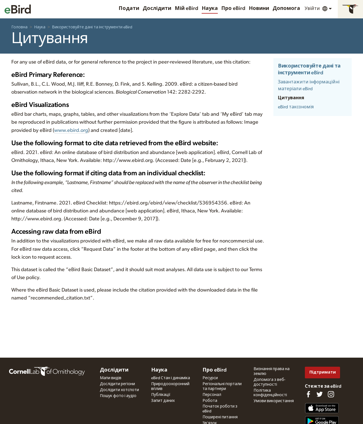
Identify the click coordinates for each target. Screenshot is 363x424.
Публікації (160, 395)
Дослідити (157, 8)
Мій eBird (186, 8)
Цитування (291, 98)
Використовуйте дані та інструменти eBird (92, 27)
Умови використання (274, 401)
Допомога (286, 8)
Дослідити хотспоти (119, 390)
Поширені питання (220, 417)
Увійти (312, 8)
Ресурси (210, 378)
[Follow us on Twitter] (319, 394)
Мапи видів (110, 378)
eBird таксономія (296, 107)
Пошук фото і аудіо (118, 396)
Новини (259, 8)
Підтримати (322, 372)
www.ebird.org (71, 130)
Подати (129, 8)
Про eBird (233, 8)
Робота (209, 401)
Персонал (211, 395)
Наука (210, 8)
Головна (19, 27)
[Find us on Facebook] (308, 394)
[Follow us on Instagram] (331, 394)
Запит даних (163, 401)
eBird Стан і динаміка (170, 378)
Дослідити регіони (117, 384)
